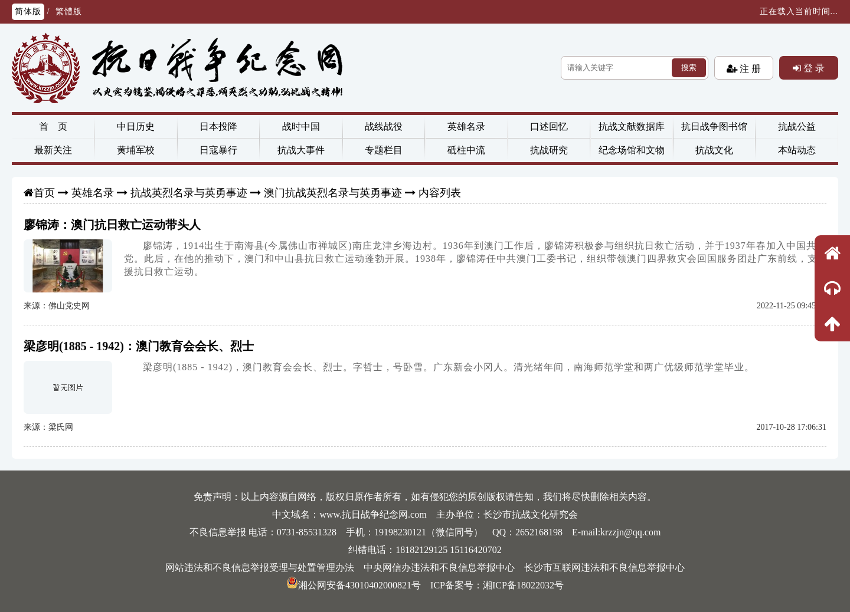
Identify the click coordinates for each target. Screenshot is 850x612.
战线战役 (384, 126)
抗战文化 (714, 150)
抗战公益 (797, 126)
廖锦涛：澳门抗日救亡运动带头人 (112, 224)
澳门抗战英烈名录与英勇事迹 (333, 193)
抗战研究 (549, 150)
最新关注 (53, 150)
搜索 (689, 67)
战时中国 (301, 126)
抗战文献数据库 (632, 126)
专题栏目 (384, 150)
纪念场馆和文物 (632, 150)
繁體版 (68, 11)
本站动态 (797, 150)
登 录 (813, 68)
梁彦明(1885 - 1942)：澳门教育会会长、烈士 (139, 346)
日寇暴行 (218, 150)
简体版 (28, 11)
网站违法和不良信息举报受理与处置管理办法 (259, 567)
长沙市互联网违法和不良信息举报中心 (604, 567)
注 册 (749, 68)
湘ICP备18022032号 (523, 585)
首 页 (53, 126)
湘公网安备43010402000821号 (353, 585)
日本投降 (218, 126)
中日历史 (136, 126)
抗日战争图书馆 (714, 126)
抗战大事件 (301, 150)
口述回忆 (549, 126)
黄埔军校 (136, 150)
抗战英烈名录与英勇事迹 (188, 193)
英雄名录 (466, 126)
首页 (44, 192)
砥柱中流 (466, 150)
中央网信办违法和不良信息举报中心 (439, 567)
